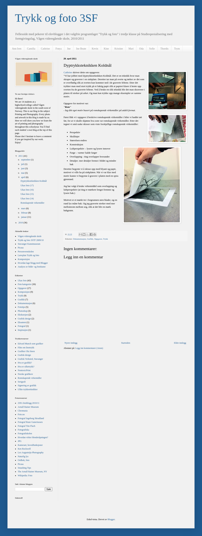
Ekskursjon (23, 314)
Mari (131, 48)
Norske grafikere (25, 374)
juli (23, 164)
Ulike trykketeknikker (28, 389)
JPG (20, 441)
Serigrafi (22, 381)
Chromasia (22, 410)
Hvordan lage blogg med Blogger (33, 263)
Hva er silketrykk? (26, 366)
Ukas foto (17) (27, 185)
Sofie (152, 48)
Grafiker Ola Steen (26, 351)
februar (24, 212)
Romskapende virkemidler (32, 203)
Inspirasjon (23, 330)
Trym (177, 48)
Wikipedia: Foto (25, 475)
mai (23, 173)
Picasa (21, 247)
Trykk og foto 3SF (56, 18)
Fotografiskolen (25, 433)
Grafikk (90, 239)
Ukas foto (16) (27, 189)
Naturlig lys (23, 456)
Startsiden (125, 343)
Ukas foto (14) (27, 198)
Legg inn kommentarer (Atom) (89, 348)
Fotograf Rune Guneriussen (30, 422)
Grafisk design (24, 318)
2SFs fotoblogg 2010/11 (28, 403)
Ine (69, 48)
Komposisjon (24, 259)
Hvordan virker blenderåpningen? (33, 437)
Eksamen (22, 322)
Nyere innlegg (71, 343)
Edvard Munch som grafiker (30, 343)
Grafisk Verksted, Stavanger (30, 359)
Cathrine (45, 48)
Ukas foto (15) (27, 194)
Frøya (59, 48)
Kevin (95, 48)
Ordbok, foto (23, 460)
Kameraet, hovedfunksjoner (30, 445)
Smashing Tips (24, 468)
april (23, 177)
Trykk (105, 239)
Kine (106, 48)
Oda (141, 48)
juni (23, 168)
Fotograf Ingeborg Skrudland (31, 418)
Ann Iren (16, 48)
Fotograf (21, 326)
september (26, 159)
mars (23, 208)
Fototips (21, 307)
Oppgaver (98, 239)
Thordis (164, 48)
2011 (21, 156)
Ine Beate (81, 48)
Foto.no (21, 414)
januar (24, 217)
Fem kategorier (24, 284)
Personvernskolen (26, 251)
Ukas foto (22, 280)
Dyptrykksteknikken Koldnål (34, 181)
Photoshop (22, 311)
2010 (21, 222)
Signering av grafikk (27, 385)
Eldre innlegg (180, 343)
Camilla (31, 48)
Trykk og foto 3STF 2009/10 (31, 240)
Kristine (118, 48)
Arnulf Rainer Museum (28, 407)
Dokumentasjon (79, 239)
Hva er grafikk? (25, 362)
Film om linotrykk (26, 347)
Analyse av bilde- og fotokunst (31, 266)
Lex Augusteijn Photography (31, 452)
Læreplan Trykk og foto (28, 255)
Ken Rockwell (24, 448)
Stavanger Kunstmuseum (29, 244)
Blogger (111, 519)
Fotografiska (23, 429)
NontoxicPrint (24, 370)
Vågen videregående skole (30, 236)
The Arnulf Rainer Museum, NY (32, 471)
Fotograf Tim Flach (26, 426)
